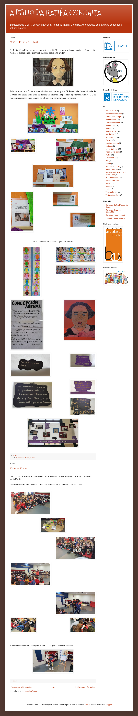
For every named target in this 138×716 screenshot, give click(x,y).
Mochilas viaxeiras (113, 152)
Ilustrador (109, 146)
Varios (108, 189)
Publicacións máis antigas (85, 687)
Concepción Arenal (22, 458)
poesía (108, 164)
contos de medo (112, 131)
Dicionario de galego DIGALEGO (113, 211)
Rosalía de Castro (112, 180)
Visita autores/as (112, 195)
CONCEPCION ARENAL (24, 42)
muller (32, 458)
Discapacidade (111, 137)
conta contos (110, 125)
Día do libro (110, 134)
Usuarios (109, 186)
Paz (107, 161)
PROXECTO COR (113, 167)
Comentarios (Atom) (29, 691)
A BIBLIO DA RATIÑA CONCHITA (55, 13)
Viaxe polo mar (111, 192)
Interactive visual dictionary (116, 218)
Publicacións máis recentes (21, 687)
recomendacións (112, 177)
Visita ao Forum (18, 468)
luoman (87, 705)
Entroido (109, 140)
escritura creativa (112, 143)
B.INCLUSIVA (111, 111)
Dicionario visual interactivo (116, 215)
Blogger (109, 705)
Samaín (109, 183)
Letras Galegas (111, 149)
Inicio (53, 687)
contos (108, 128)
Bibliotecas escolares (114, 114)
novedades (110, 158)
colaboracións (111, 120)
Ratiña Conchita (112, 170)
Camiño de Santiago (113, 117)
